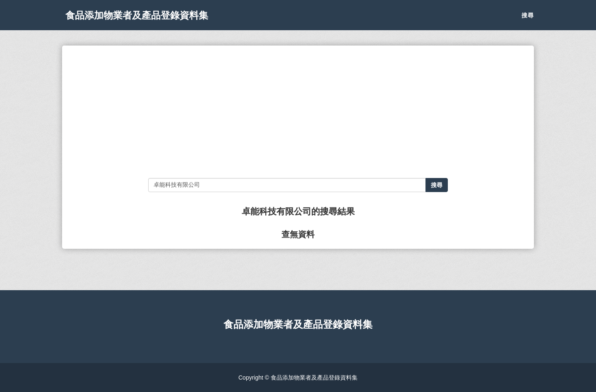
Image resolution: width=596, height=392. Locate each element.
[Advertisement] (297, 112)
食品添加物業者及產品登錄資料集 (149, 21)
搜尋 (528, 20)
